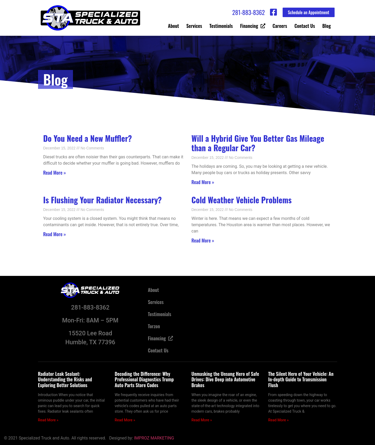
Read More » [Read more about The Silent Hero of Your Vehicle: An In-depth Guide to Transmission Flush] (278, 420)
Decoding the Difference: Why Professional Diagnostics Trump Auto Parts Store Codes (144, 379)
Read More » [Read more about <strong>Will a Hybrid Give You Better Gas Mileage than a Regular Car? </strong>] (203, 182)
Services (194, 25)
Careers (280, 25)
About (173, 25)
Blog (326, 25)
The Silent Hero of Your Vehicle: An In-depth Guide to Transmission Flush (301, 379)
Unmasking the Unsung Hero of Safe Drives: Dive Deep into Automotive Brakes (225, 379)
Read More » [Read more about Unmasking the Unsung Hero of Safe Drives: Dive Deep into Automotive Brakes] (202, 420)
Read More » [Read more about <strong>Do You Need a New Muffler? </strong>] (54, 172)
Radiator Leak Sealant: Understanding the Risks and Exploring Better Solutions (65, 379)
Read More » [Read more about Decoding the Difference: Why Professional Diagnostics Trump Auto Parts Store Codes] (125, 420)
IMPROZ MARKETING (154, 438)
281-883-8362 (248, 12)
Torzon (154, 326)
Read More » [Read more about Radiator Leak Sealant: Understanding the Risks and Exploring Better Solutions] (48, 420)
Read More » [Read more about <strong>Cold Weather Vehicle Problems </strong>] (203, 240)
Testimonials (221, 25)
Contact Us (304, 25)
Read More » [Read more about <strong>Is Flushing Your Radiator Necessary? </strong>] (54, 234)
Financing (252, 25)
